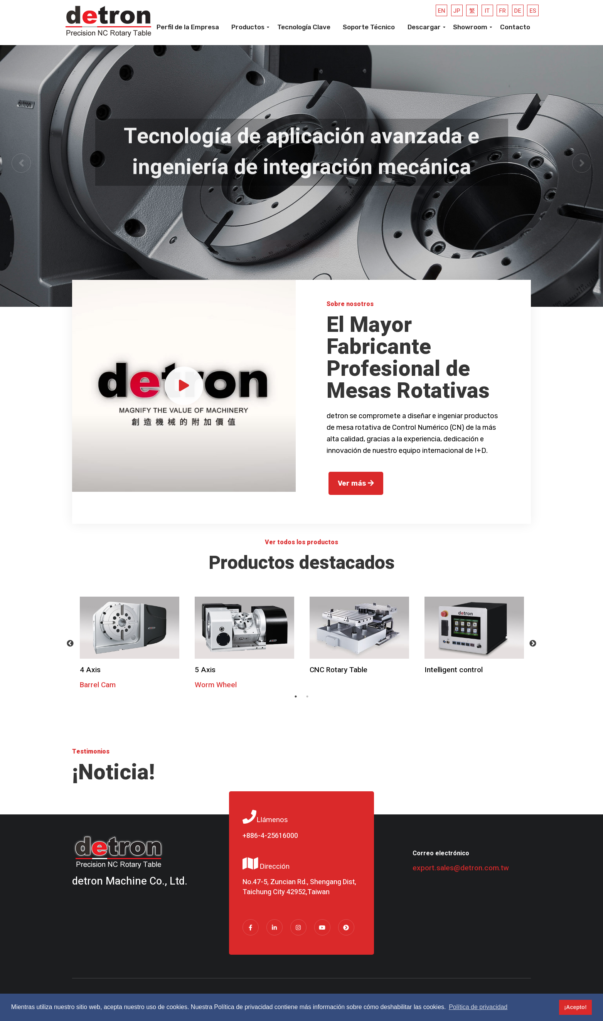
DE (517, 10)
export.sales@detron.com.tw (461, 868)
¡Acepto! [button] (575, 1007)
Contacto (515, 27)
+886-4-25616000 (270, 836)
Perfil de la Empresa (188, 27)
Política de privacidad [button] (478, 1007)
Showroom (470, 27)
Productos (247, 27)
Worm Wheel (216, 685)
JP (456, 10)
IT (487, 10)
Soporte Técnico (369, 27)
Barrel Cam (98, 685)
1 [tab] (296, 696)
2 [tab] (307, 696)
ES (532, 10)
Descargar (424, 27)
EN (441, 10)
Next (533, 644)
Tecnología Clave (303, 27)
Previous (70, 644)
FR (502, 10)
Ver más (356, 483)
